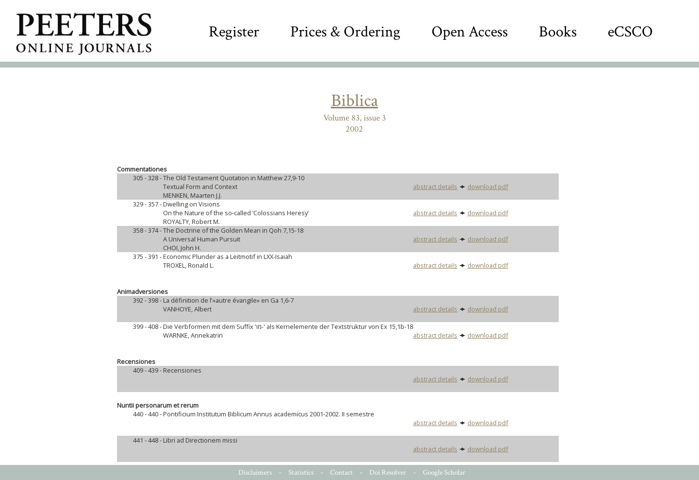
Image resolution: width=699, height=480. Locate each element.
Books (558, 32)
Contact (341, 472)
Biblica (354, 100)
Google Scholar (444, 472)
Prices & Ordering (345, 32)
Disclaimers (255, 472)
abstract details (435, 186)
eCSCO (630, 32)
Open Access (470, 32)
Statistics (301, 472)
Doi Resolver (387, 472)
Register (234, 32)
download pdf (487, 186)
